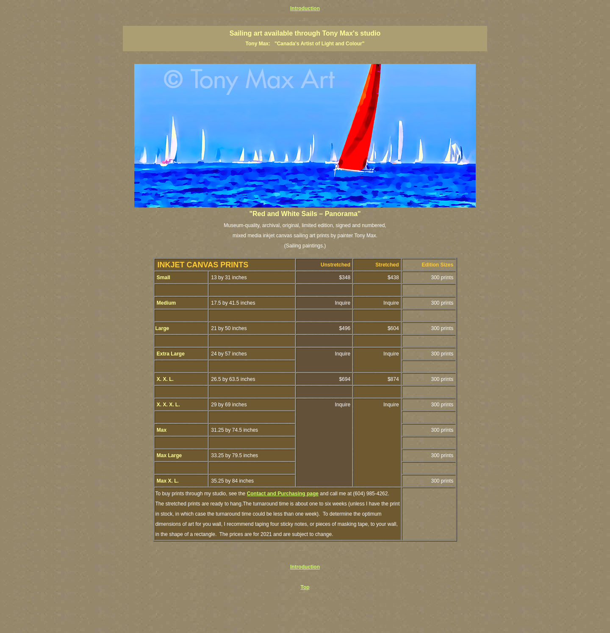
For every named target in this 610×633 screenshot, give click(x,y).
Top (304, 587)
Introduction (305, 8)
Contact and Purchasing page (283, 494)
